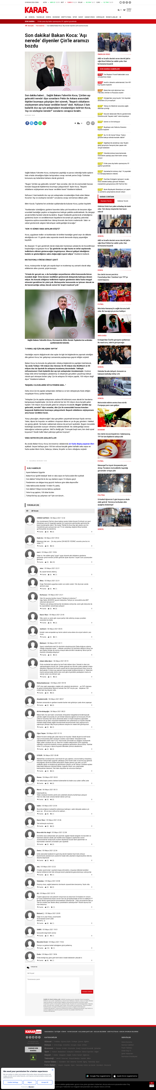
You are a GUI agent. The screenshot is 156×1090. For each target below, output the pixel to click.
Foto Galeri (49, 1065)
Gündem (62, 1062)
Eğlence (86, 1055)
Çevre (80, 1041)
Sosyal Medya (74, 1058)
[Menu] (119, 17)
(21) (47, 907)
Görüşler (100, 17)
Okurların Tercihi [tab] (106, 201)
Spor (75, 17)
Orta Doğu (58, 1045)
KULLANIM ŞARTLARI (85, 1032)
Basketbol (62, 1052)
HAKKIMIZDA (49, 1032)
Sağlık (69, 1055)
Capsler (67, 1065)
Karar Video (90, 17)
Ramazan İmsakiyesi (129, 1056)
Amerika (66, 1045)
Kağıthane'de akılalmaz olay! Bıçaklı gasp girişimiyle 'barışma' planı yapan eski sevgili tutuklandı (71, 21)
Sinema (73, 1062)
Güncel (32, 17)
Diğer (96, 1052)
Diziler (56, 1055)
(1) (56, 574)
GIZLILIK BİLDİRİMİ (100, 1032)
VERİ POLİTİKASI (112, 1032)
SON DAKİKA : (30, 21)
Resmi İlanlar (111, 17)
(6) (50, 574)
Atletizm (78, 1052)
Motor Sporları (87, 1052)
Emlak (64, 1048)
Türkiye (74, 1041)
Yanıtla (41, 532)
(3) (53, 727)
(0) (47, 532)
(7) (47, 936)
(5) (47, 562)
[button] (75, 123)
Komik (79, 1062)
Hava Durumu (126, 1042)
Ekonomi (56, 17)
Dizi (68, 1062)
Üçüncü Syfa (65, 1041)
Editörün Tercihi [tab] (122, 201)
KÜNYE (63, 1032)
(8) (47, 814)
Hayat (80, 17)
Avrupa (73, 1045)
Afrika (84, 1045)
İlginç (85, 1062)
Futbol (54, 1052)
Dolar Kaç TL (126, 1051)
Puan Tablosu (126, 1048)
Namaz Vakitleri (127, 1045)
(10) (47, 948)
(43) (53, 562)
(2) (56, 623)
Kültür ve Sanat (89, 1065)
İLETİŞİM (57, 1032)
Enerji (78, 1048)
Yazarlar (40, 17)
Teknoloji (49, 1058)
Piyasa (58, 1048)
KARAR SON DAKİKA (33, 1049)
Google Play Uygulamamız (100, 1076)
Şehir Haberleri (127, 1053)
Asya (79, 1045)
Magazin (62, 1055)
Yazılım (83, 1058)
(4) (47, 887)
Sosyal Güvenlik (87, 1048)
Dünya (48, 17)
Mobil (58, 1058)
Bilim (89, 1058)
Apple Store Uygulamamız (127, 1076)
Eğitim (86, 1041)
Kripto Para (66, 17)
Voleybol (70, 1052)
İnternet (64, 1058)
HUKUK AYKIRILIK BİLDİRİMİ (128, 1032)
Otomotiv (71, 1048)
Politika (57, 1041)
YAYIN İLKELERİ (72, 1032)
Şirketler (97, 1048)
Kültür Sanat (77, 1055)
